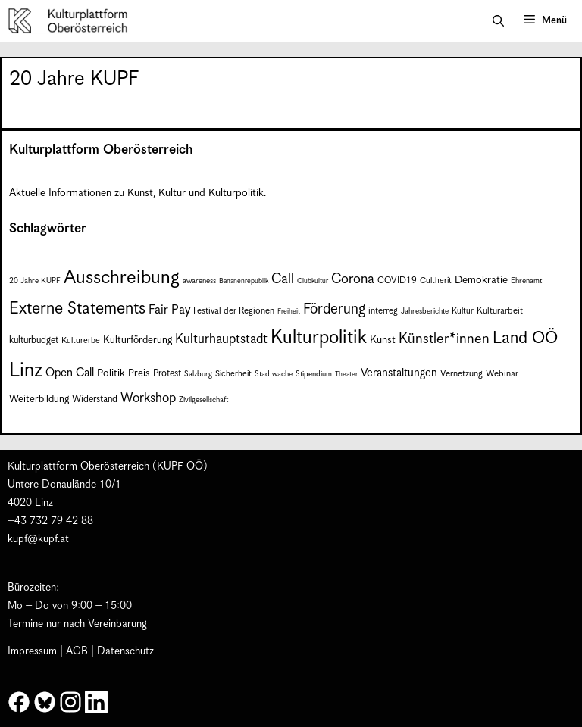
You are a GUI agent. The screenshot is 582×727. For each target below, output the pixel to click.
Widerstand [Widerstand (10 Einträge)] (94, 399)
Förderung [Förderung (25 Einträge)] (334, 309)
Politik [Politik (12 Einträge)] (111, 373)
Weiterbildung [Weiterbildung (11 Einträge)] (39, 399)
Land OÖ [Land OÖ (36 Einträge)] (525, 338)
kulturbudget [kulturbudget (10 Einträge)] (33, 340)
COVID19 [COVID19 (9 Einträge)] (397, 280)
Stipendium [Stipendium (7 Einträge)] (314, 374)
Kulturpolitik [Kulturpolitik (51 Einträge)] (319, 337)
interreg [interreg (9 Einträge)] (383, 311)
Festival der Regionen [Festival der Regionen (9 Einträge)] (233, 311)
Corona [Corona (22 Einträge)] (352, 279)
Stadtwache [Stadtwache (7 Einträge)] (274, 374)
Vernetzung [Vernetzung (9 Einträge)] (461, 374)
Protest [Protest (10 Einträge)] (167, 373)
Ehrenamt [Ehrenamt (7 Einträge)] (526, 280)
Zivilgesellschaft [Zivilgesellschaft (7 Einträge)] (203, 399)
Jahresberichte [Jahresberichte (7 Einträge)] (425, 311)
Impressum (32, 651)
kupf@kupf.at (38, 539)
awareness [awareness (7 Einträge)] (199, 280)
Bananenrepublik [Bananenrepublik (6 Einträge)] (243, 281)
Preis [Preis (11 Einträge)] (139, 373)
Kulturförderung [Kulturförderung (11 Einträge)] (137, 340)
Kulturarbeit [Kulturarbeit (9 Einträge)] (500, 311)
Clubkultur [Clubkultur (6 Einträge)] (312, 281)
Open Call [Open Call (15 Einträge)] (69, 373)
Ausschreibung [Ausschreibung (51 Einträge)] (122, 278)
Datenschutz (125, 651)
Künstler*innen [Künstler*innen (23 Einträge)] (444, 339)
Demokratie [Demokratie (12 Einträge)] (481, 280)
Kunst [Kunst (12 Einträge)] (383, 340)
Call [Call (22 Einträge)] (282, 279)
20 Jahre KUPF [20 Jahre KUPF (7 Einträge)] (35, 280)
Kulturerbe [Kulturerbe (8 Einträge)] (80, 340)
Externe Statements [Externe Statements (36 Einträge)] (77, 308)
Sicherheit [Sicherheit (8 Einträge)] (233, 374)
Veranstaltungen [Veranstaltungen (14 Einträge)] (399, 373)
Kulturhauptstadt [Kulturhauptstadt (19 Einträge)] (221, 339)
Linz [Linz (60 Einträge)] (25, 371)
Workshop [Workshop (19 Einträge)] (148, 398)
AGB (77, 651)
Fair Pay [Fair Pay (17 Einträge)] (169, 310)
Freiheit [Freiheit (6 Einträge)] (288, 311)
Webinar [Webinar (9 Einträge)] (502, 374)
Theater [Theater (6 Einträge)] (346, 374)
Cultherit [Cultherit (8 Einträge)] (436, 280)
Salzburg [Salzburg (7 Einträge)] (198, 374)
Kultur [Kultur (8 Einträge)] (463, 311)
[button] (498, 21)
